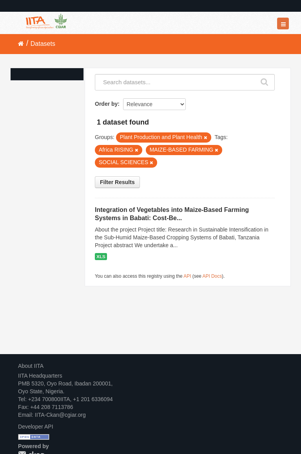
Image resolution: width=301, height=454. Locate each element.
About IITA (31, 366)
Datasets (43, 43)
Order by (106, 104)
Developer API (35, 426)
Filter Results (117, 182)
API (187, 276)
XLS (100, 256)
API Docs (212, 276)
